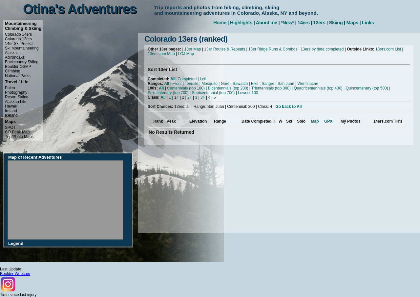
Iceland (11, 115)
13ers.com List (388, 49)
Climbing (12, 71)
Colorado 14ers (18, 34)
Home (219, 22)
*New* (287, 22)
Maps (352, 22)
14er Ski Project (19, 43)
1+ (176, 97)
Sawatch (240, 83)
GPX (328, 121)
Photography (16, 92)
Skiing (336, 22)
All (172, 79)
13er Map (192, 49)
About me (266, 22)
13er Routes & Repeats (224, 49)
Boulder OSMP (18, 66)
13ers (319, 22)
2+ (189, 97)
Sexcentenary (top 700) (168, 92)
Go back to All (288, 106)
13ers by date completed (322, 49)
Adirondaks (15, 57)
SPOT (10, 127)
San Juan (286, 83)
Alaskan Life (15, 101)
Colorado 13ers (18, 39)
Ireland (11, 111)
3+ (202, 97)
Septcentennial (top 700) (213, 92)
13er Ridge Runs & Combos (272, 49)
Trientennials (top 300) (271, 88)
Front (176, 83)
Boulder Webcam (15, 273)
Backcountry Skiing (21, 62)
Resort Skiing (16, 97)
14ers (304, 22)
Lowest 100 (248, 92)
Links (368, 22)
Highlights (241, 22)
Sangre (268, 83)
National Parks (18, 75)
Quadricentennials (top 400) (318, 88)
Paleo (10, 88)
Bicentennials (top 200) (228, 88)
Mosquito (209, 83)
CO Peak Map (17, 132)
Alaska (11, 52)
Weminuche (307, 83)
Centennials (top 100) (186, 88)
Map (315, 121)
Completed (187, 79)
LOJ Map (186, 53)
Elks (255, 83)
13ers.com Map (161, 53)
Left (203, 79)
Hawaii (11, 106)
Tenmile (191, 83)
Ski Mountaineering (22, 48)
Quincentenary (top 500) (367, 88)
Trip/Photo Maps (19, 136)
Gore (225, 83)
